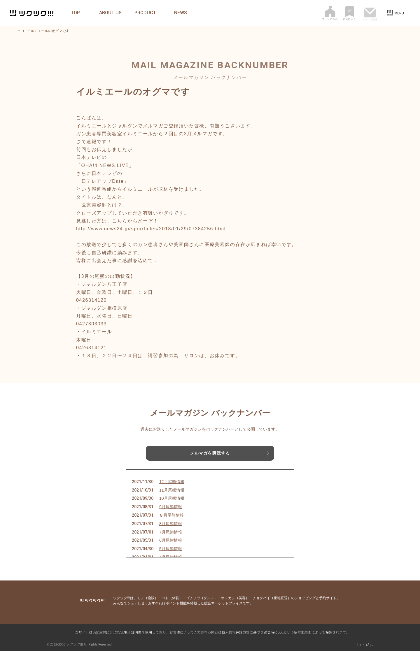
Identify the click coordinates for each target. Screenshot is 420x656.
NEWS (183, 12)
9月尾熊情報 (170, 512)
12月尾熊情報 (171, 487)
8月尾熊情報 (170, 529)
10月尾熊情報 (171, 503)
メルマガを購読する (210, 454)
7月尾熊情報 (170, 537)
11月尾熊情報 (171, 495)
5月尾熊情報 (170, 554)
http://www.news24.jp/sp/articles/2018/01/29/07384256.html (151, 228)
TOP (78, 12)
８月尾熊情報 (171, 520)
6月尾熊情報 (170, 545)
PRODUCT (148, 12)
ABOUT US (113, 12)
